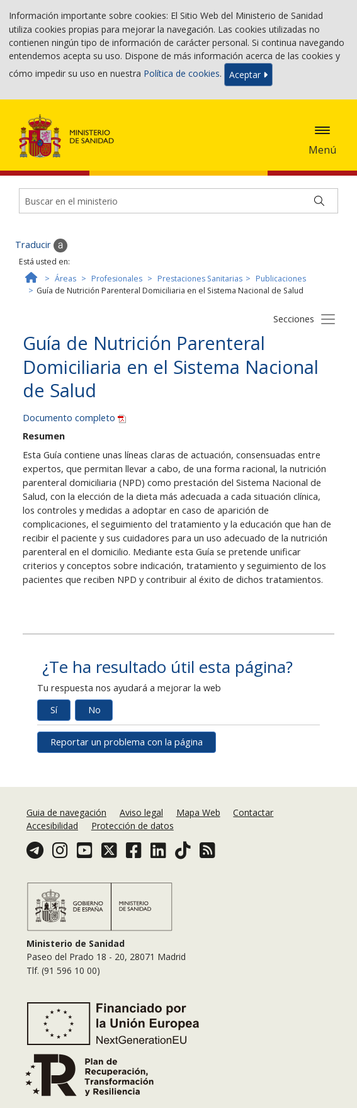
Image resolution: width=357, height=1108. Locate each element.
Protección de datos (132, 826)
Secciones (293, 319)
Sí (53, 710)
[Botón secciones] (328, 318)
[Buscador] (178, 200)
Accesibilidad (52, 826)
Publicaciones (281, 278)
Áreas (65, 278)
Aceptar (248, 75)
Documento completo (74, 418)
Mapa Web (198, 812)
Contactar (253, 812)
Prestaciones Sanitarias (199, 278)
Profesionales (116, 278)
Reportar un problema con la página (126, 742)
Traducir (41, 245)
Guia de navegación (66, 812)
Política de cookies (182, 73)
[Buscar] (319, 201)
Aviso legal (141, 812)
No (94, 710)
